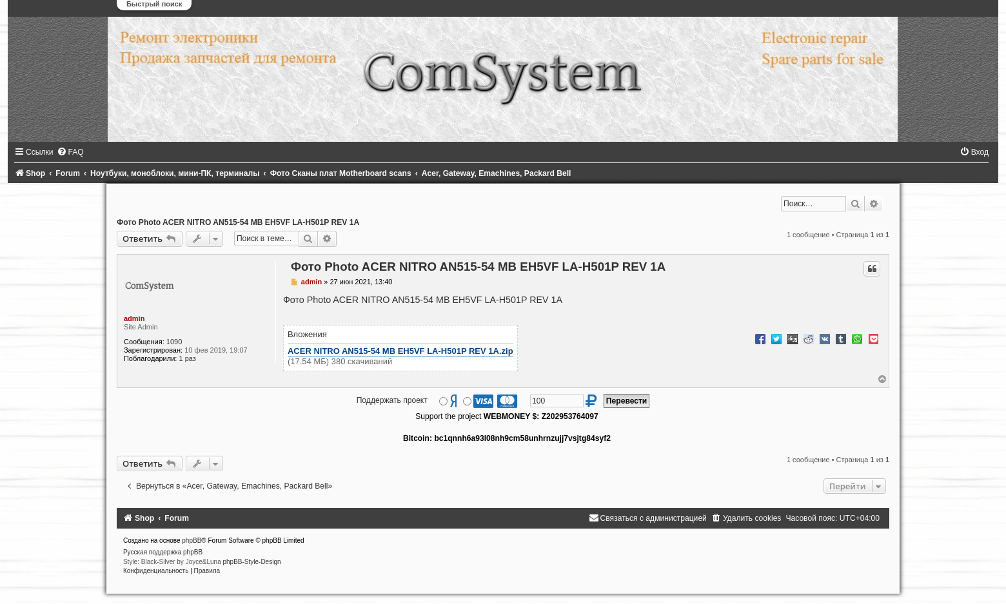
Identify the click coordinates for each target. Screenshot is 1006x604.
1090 (174, 342)
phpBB (191, 540)
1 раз (187, 358)
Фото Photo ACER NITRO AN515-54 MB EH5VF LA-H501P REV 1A (238, 222)
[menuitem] (70, 152)
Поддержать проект (392, 400)
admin (134, 318)
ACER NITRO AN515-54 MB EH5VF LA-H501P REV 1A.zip (400, 351)
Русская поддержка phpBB (162, 552)
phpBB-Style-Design (251, 561)
